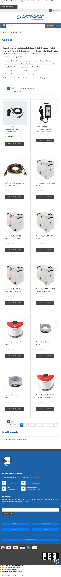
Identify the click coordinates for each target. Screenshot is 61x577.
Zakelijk (15, 529)
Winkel (46, 529)
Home (4, 32)
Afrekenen (54, 10)
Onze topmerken (30, 539)
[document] (30, 4)
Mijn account (50, 10)
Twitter (8, 487)
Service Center (46, 523)
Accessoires (13, 32)
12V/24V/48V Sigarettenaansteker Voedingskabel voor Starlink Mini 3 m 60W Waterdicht (13, 131)
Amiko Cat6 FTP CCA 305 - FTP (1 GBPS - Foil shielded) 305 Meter (45, 291)
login (57, 10)
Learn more (43, 3)
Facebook (9, 482)
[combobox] (25, 26)
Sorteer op (20, 88)
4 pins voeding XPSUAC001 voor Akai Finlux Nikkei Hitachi (44, 129)
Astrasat (15, 523)
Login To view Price (14, 143)
